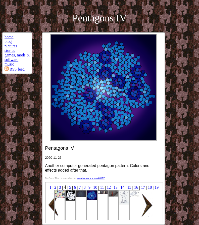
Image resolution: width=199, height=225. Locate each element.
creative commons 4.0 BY (91, 178)
